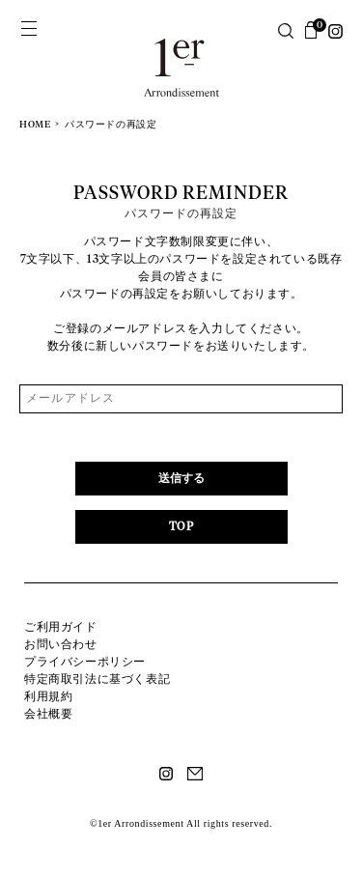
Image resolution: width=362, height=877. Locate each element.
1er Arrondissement (181, 70)
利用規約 (48, 696)
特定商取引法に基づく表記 (97, 679)
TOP (181, 527)
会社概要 (48, 714)
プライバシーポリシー (85, 661)
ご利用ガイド (60, 627)
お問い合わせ (60, 644)
